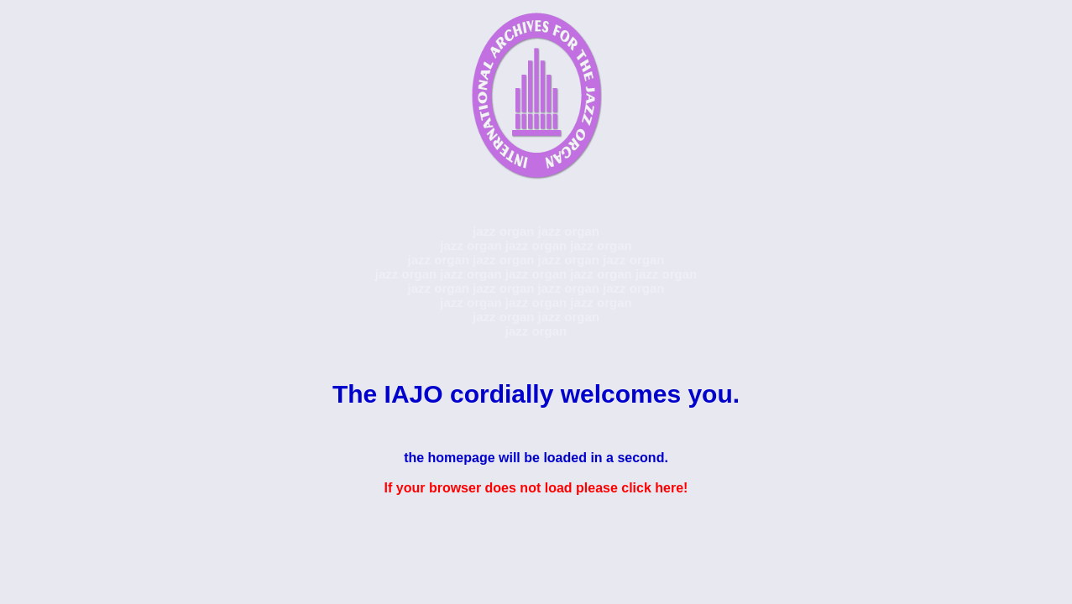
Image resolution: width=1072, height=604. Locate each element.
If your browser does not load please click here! (536, 488)
